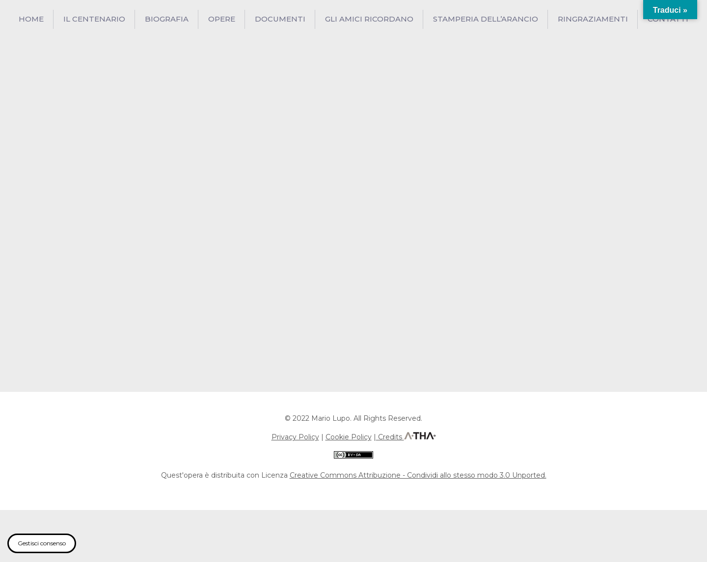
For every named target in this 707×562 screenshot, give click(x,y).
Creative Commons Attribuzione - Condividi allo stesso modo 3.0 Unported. (418, 475)
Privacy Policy (295, 437)
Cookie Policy (349, 437)
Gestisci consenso (42, 543)
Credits (390, 437)
